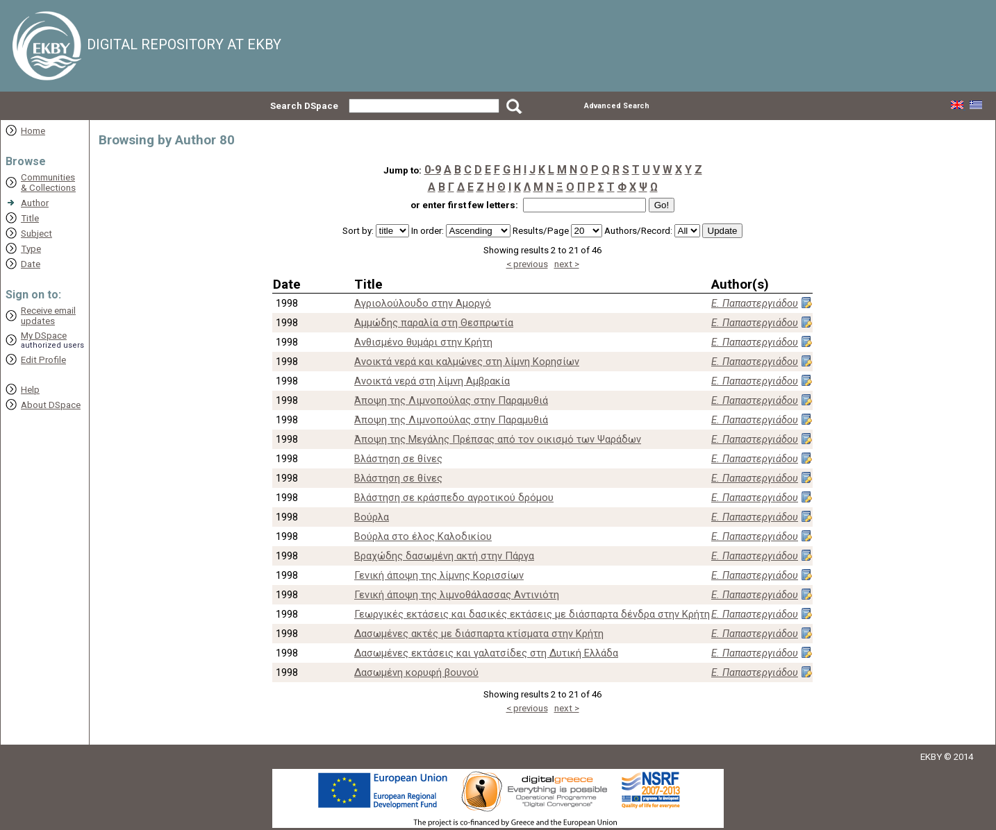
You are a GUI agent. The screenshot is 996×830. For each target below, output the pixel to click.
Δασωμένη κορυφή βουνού (416, 672)
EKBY (931, 757)
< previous (527, 264)
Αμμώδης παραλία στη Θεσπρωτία (433, 322)
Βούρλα (371, 517)
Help (30, 389)
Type (31, 249)
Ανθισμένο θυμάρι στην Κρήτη (423, 342)
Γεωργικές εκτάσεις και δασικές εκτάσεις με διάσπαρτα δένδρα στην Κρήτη (532, 614)
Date (30, 264)
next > (566, 264)
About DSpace (51, 405)
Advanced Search (616, 105)
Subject (36, 233)
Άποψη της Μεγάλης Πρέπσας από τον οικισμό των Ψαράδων (497, 439)
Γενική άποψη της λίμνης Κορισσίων (439, 575)
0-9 (432, 169)
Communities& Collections (48, 182)
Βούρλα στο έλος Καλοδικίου (423, 536)
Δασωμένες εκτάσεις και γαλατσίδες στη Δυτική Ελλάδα (486, 653)
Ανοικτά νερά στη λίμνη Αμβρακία (432, 381)
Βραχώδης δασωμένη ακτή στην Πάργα (444, 556)
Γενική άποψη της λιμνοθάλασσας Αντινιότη (456, 594)
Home (33, 131)
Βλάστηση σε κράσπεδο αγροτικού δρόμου (454, 497)
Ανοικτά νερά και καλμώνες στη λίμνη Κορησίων (466, 361)
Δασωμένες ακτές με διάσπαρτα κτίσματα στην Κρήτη (479, 633)
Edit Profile (43, 360)
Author (35, 203)
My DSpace (44, 335)
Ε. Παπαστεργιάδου (754, 303)
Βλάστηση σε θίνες (398, 458)
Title (30, 218)
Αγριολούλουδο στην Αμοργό (422, 303)
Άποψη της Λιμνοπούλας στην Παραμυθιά (451, 400)
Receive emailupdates (48, 315)
